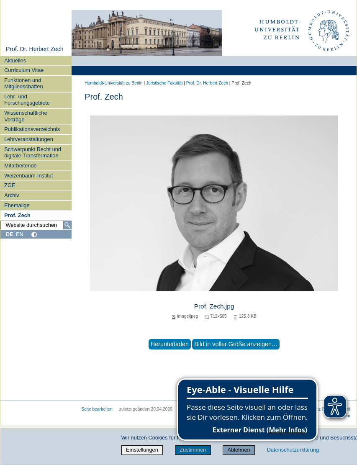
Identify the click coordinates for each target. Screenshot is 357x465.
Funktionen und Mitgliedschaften (23, 83)
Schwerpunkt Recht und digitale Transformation (32, 152)
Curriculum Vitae (24, 70)
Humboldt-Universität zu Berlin (113, 83)
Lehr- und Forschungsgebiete (27, 99)
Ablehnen (239, 450)
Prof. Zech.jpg (214, 306)
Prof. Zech (17, 215)
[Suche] (67, 225)
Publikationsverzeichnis (32, 129)
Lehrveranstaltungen (28, 139)
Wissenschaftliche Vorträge (25, 116)
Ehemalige (16, 205)
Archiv (11, 195)
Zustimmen (193, 450)
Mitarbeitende (20, 165)
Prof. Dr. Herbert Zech (35, 49)
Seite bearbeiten (97, 409)
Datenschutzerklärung (293, 450)
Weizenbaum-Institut (28, 175)
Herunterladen (170, 344)
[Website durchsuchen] (36, 225)
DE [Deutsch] (9, 234)
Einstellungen (142, 450)
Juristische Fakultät (164, 83)
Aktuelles (15, 60)
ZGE (9, 185)
